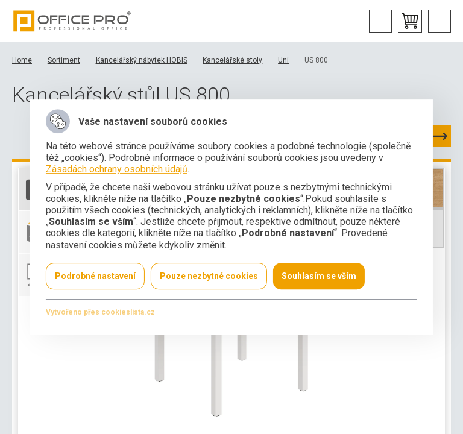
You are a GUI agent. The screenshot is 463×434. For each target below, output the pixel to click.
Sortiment (64, 60)
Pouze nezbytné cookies (209, 276)
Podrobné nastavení (95, 276)
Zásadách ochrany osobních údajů (116, 169)
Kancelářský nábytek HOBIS (141, 60)
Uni (283, 60)
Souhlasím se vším (319, 276)
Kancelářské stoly (232, 60)
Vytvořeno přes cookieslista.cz (100, 312)
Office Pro (72, 21)
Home (22, 60)
